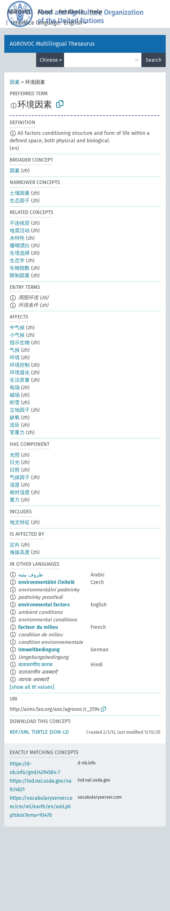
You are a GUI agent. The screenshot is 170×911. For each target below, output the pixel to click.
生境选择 (20, 253)
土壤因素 (20, 193)
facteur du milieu (38, 627)
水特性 (17, 238)
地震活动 (20, 231)
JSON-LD (59, 732)
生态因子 (20, 201)
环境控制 (20, 365)
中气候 (17, 328)
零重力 (17, 432)
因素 (15, 82)
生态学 (17, 261)
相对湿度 (20, 492)
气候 (15, 350)
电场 (15, 388)
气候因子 (20, 477)
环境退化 (20, 373)
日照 (15, 470)
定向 (15, 545)
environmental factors (44, 605)
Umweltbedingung (39, 650)
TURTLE (39, 732)
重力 (15, 500)
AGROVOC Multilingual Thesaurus (52, 43)
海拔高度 (20, 552)
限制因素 (20, 276)
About (45, 11)
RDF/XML (20, 732)
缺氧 (15, 417)
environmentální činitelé (46, 582)
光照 (15, 455)
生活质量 (20, 380)
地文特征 (20, 522)
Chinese (49, 60)
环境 (15, 358)
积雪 (15, 402)
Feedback (71, 11)
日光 (15, 462)
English (73, 22)
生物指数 (20, 268)
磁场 (15, 395)
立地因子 (20, 410)
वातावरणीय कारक (35, 665)
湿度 (15, 485)
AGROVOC (19, 11)
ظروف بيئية (30, 575)
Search (153, 60)
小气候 (17, 335)
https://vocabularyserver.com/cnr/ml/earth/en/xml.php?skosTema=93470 (41, 806)
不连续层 (20, 223)
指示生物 (20, 343)
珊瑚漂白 (20, 246)
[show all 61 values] (32, 687)
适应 (15, 425)
